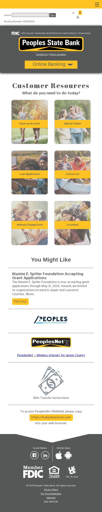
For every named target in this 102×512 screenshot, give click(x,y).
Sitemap (51, 498)
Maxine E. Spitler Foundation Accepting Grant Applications (47, 276)
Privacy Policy (51, 490)
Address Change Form (30, 225)
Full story (21, 302)
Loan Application (29, 174)
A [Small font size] (73, 12)
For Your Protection (51, 494)
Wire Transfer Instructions (51, 398)
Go (52, 15)
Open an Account (29, 124)
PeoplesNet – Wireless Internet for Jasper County (51, 355)
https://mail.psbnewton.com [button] (51, 417)
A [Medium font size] (80, 13)
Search (8, 15)
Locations (72, 225)
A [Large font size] (77, 17)
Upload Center (72, 124)
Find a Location (58, 55)
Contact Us (42, 55)
